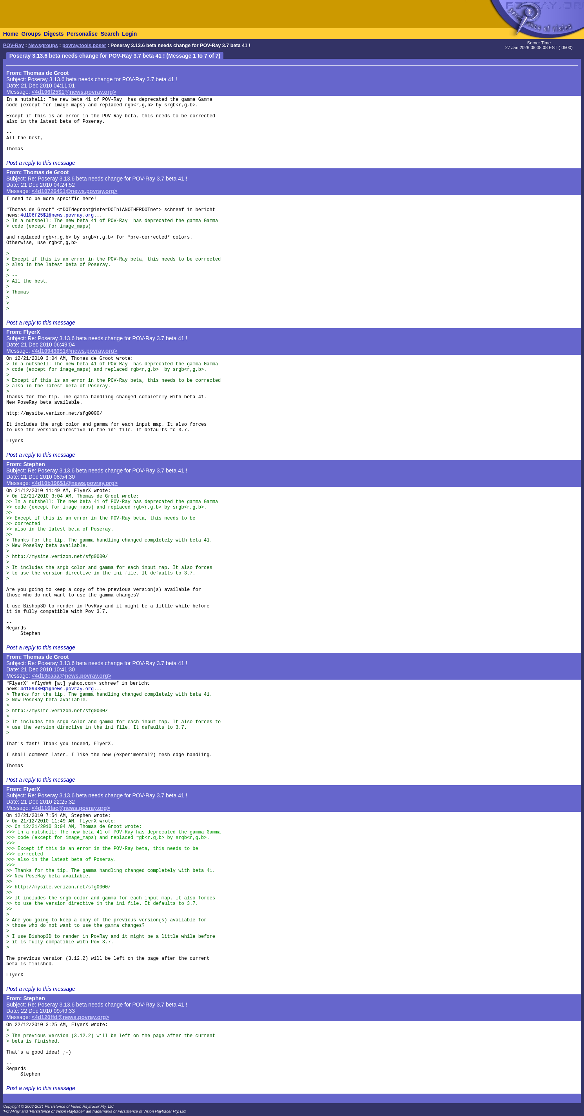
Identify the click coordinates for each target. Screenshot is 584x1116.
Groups (31, 34)
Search (110, 34)
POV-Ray (13, 45)
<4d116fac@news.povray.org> (71, 808)
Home (10, 34)
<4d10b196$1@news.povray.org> (75, 483)
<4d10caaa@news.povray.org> (71, 676)
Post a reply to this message (40, 163)
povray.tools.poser (84, 45)
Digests (54, 34)
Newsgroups (43, 45)
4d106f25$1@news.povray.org (57, 215)
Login (129, 34)
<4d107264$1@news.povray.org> (75, 191)
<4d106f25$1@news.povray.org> (74, 92)
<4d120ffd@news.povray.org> (70, 1017)
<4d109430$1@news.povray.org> (75, 351)
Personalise (82, 34)
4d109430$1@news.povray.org (57, 689)
